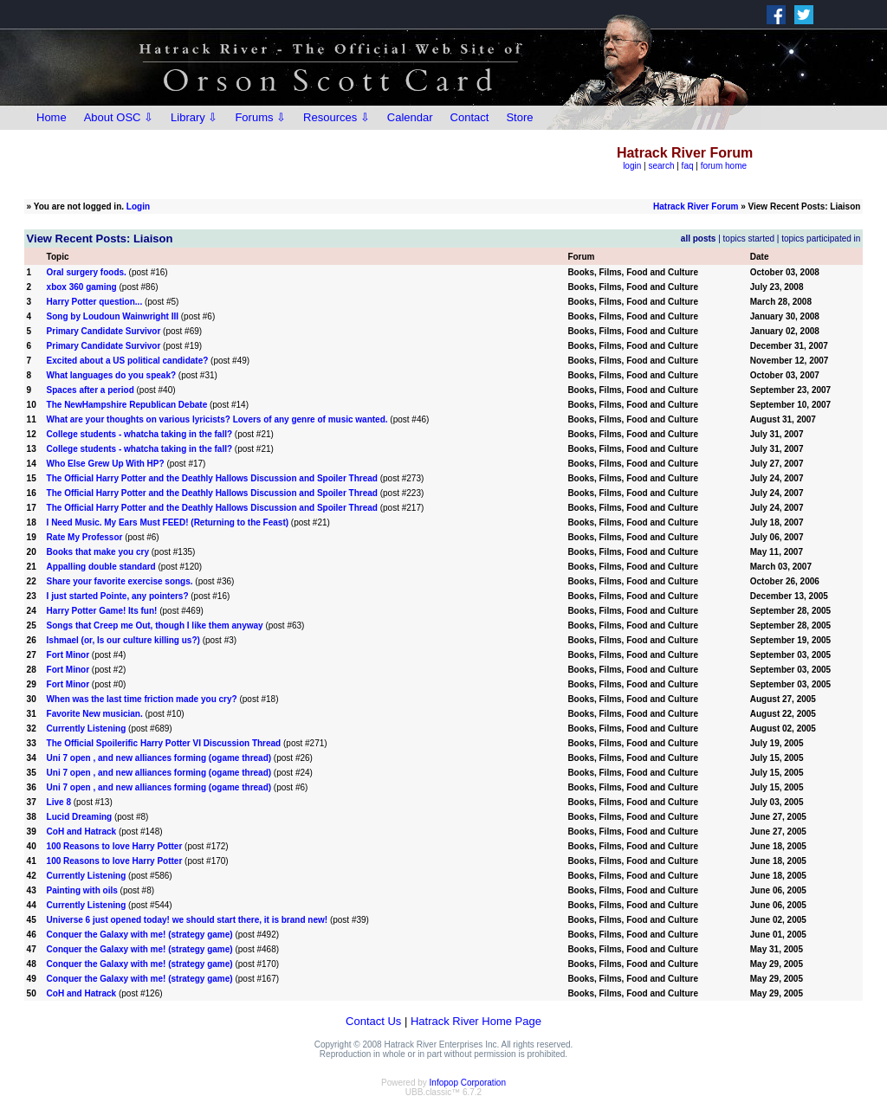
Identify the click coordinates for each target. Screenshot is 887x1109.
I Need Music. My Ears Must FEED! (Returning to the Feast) (167, 522)
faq (688, 166)
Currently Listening (86, 728)
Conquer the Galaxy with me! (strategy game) (140, 934)
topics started (748, 238)
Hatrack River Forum (695, 206)
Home (51, 117)
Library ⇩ (194, 117)
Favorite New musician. (95, 714)
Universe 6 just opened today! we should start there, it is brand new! (187, 920)
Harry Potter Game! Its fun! (102, 611)
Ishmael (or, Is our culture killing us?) (123, 640)
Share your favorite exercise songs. (120, 581)
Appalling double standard (101, 566)
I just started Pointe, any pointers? (118, 596)
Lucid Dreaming (80, 817)
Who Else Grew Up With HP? (106, 463)
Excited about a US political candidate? (128, 360)
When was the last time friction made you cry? (142, 699)
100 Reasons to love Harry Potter (115, 846)
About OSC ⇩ (118, 117)
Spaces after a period (90, 390)
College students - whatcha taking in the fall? (139, 434)
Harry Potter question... (95, 301)
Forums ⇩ (260, 117)
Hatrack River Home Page (476, 1021)
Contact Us (373, 1021)
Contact (469, 117)
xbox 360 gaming (82, 287)
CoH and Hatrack (82, 831)
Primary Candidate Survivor (104, 331)
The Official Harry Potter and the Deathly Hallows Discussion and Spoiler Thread (212, 478)
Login (138, 206)
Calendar (410, 117)
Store (519, 117)
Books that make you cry (98, 552)
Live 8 (59, 802)
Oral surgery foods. (86, 272)
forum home (724, 166)
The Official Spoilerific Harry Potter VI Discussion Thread (164, 743)
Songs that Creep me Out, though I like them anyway (155, 625)
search (661, 166)
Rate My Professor (85, 537)
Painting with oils (82, 890)
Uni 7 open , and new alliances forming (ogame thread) (159, 758)
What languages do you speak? (111, 375)
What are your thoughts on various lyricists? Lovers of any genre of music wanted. (217, 419)
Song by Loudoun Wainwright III (114, 316)
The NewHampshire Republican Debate (127, 404)
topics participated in (820, 238)
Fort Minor (68, 655)
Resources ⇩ (336, 117)
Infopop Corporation (468, 1082)
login (632, 166)
